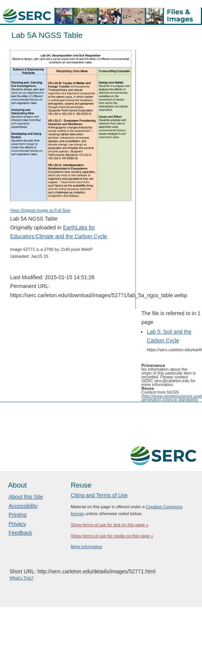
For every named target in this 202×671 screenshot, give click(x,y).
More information (86, 546)
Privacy (17, 524)
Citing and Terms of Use (99, 495)
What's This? (22, 578)
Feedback (20, 533)
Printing (17, 515)
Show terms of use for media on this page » (112, 536)
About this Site (25, 497)
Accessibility (22, 506)
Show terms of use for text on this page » (109, 524)
